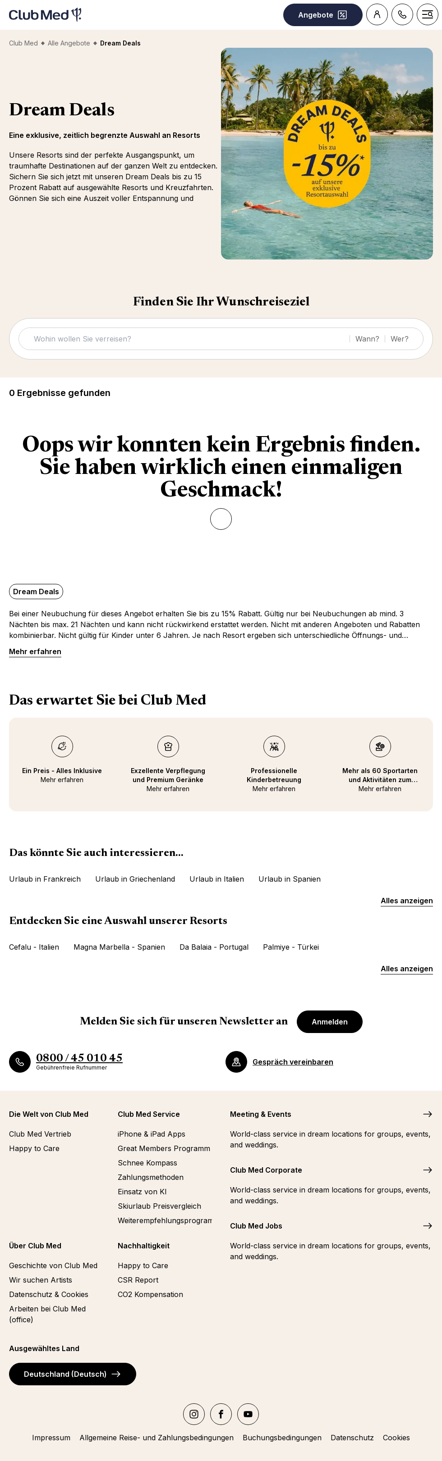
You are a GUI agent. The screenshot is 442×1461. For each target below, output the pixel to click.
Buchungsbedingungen (282, 1437)
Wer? (400, 338)
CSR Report (138, 1279)
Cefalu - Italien (34, 946)
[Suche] (187, 338)
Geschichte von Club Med (53, 1265)
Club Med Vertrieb (40, 1133)
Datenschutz (352, 1437)
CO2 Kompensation (150, 1294)
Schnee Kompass (147, 1162)
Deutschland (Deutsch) (72, 1374)
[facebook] (221, 1414)
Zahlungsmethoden (151, 1177)
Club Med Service (149, 1114)
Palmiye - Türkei (291, 946)
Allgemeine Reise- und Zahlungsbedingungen (156, 1437)
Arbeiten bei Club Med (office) (47, 1314)
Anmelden (330, 1021)
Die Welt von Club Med (48, 1114)
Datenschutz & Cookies (48, 1294)
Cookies (396, 1437)
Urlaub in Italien (216, 878)
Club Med (23, 43)
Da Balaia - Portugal (214, 946)
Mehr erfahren (35, 651)
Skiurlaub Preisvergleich (159, 1206)
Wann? (367, 338)
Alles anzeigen (407, 900)
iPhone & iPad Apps (151, 1133)
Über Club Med (35, 1245)
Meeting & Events (260, 1114)
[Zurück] (221, 519)
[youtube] (248, 1414)
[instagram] (194, 1414)
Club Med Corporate (266, 1169)
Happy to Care (34, 1148)
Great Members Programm (164, 1148)
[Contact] (402, 14)
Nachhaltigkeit (144, 1245)
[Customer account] (377, 14)
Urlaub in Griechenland (135, 878)
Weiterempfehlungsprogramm (165, 1220)
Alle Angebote (69, 43)
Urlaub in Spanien (289, 878)
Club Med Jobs (256, 1225)
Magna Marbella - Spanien (119, 946)
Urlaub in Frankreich (45, 878)
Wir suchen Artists (40, 1279)
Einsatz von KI (142, 1191)
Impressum (51, 1437)
